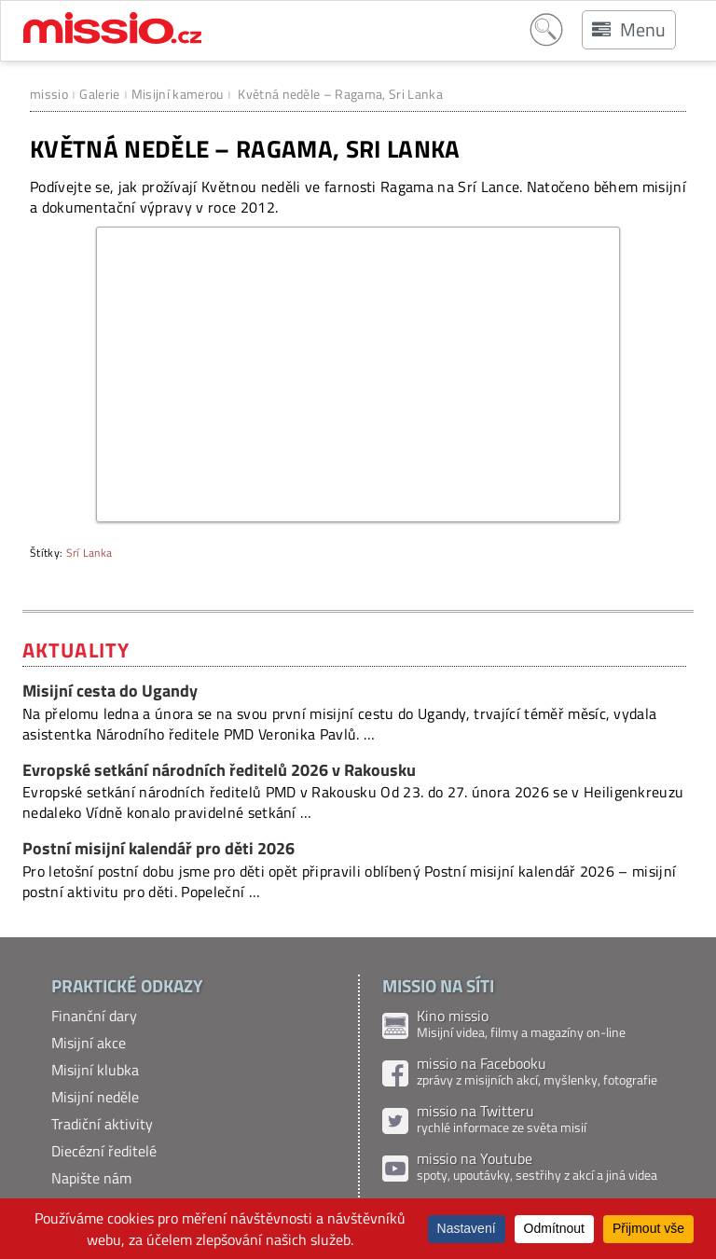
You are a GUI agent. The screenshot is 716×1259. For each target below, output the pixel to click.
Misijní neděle (95, 1097)
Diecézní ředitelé (104, 1151)
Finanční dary (94, 1015)
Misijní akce (88, 1042)
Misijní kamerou (177, 94)
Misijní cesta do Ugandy (110, 690)
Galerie (99, 94)
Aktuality (76, 650)
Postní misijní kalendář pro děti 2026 (158, 848)
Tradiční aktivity (102, 1124)
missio (49, 94)
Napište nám (91, 1178)
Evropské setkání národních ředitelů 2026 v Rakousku (219, 769)
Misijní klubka (95, 1069)
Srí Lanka (89, 552)
